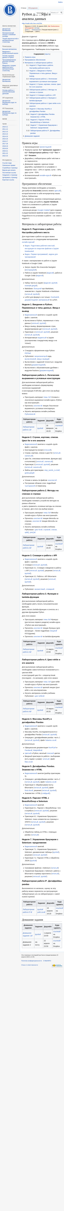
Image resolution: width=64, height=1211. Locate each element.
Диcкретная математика (6, 80)
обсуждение (29, 28)
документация (30, 300)
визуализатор (40, 356)
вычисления (29, 359)
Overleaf (54, 297)
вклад (37, 28)
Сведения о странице (9, 175)
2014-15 (5, 136)
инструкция (29, 270)
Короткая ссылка (8, 180)
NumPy (51, 748)
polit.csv (40, 912)
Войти (60, 2)
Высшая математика (9, 49)
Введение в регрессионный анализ (10, 52)
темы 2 (46, 397)
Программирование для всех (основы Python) (9, 61)
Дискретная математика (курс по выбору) (9, 102)
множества (39, 589)
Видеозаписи (30, 315)
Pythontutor (29, 414)
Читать (33, 13)
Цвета (27, 753)
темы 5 (46, 513)
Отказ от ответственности (29, 965)
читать (28, 294)
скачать (28, 456)
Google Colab (43, 210)
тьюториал (29, 486)
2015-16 (5, 139)
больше (37, 289)
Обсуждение (33, 8)
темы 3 (46, 682)
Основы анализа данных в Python (8, 56)
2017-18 (5, 144)
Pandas (28, 750)
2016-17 (5, 141)
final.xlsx (28, 790)
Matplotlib (37, 750)
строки (46, 530)
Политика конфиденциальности (31, 960)
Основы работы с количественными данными (8, 91)
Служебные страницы (9, 168)
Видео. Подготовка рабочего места (39, 246)
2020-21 (5, 151)
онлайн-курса (27, 242)
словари (49, 589)
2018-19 (5, 146)
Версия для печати (8, 170)
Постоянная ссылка (9, 173)
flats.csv (28, 762)
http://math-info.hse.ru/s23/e (32, 23)
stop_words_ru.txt (51, 470)
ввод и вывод (42, 359)
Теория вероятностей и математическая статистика (10, 40)
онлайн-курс (44, 175)
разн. (27, 29)
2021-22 (5, 153)
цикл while (39, 696)
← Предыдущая (35, 29)
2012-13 (5, 132)
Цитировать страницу (9, 177)
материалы (43, 300)
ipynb (54, 283)
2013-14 (5, 134)
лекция (52, 631)
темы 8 (46, 619)
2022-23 (5, 156)
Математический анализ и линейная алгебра (9, 34)
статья (46, 450)
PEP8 (27, 353)
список (49, 753)
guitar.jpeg (29, 473)
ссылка (58, 426)
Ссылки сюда (7, 163)
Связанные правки (8, 165)
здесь (56, 191)
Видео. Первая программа (35, 254)
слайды (45, 793)
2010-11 (5, 127)
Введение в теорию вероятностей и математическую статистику (9, 68)
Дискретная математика (6, 29)
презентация (45, 147)
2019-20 (5, 148)
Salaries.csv (50, 740)
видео (49, 273)
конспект (37, 406)
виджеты (41, 338)
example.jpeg (30, 286)
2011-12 (5, 129)
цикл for (38, 530)
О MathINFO (47, 960)
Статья (23, 8)
